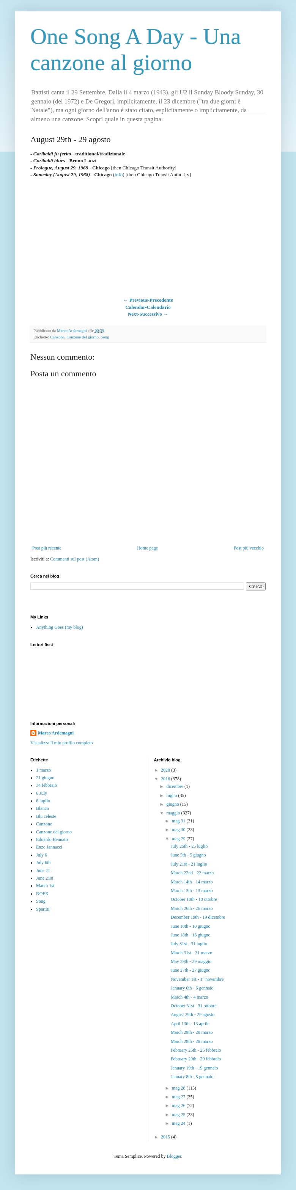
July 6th (43, 862)
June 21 (43, 870)
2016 (166, 778)
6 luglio (43, 800)
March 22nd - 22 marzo (192, 872)
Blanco (42, 808)
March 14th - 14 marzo (192, 882)
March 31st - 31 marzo (191, 952)
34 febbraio (46, 785)
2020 (166, 770)
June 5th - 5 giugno (188, 855)
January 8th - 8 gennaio (192, 1076)
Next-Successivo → (148, 314)
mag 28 (179, 1088)
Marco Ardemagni (56, 733)
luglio (172, 795)
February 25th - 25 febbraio (196, 1050)
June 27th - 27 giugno (191, 970)
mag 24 (179, 1123)
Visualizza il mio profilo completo (61, 742)
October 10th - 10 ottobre (194, 899)
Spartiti (42, 909)
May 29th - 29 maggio (191, 961)
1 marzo (43, 770)
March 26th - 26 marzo (192, 908)
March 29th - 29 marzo (192, 1032)
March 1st (45, 885)
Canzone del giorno (82, 337)
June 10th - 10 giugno (191, 926)
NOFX (42, 893)
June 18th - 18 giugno (191, 935)
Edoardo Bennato (52, 839)
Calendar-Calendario (148, 307)
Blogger (174, 1156)
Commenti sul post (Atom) (74, 559)
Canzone (57, 337)
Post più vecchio (249, 548)
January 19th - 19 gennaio (194, 1068)
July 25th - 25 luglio (189, 846)
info (119, 174)
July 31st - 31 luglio (189, 943)
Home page (147, 548)
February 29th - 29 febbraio (196, 1059)
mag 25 (179, 1114)
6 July (41, 793)
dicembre (175, 786)
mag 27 (179, 1096)
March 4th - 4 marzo (189, 997)
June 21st (44, 878)
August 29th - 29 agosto (192, 1014)
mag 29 (179, 838)
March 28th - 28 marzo (192, 1041)
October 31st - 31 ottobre (194, 1005)
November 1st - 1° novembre (197, 979)
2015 (166, 1137)
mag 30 (179, 829)
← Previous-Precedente (148, 300)
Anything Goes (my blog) (59, 627)
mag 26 (179, 1105)
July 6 (41, 855)
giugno (173, 804)
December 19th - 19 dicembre (198, 917)
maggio (173, 813)
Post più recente (46, 548)
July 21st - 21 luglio (189, 864)
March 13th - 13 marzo (192, 890)
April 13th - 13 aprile (190, 1023)
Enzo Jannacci (49, 847)
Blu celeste (46, 816)
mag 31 (179, 821)
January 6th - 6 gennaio (192, 988)
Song (105, 337)
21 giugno (45, 777)
